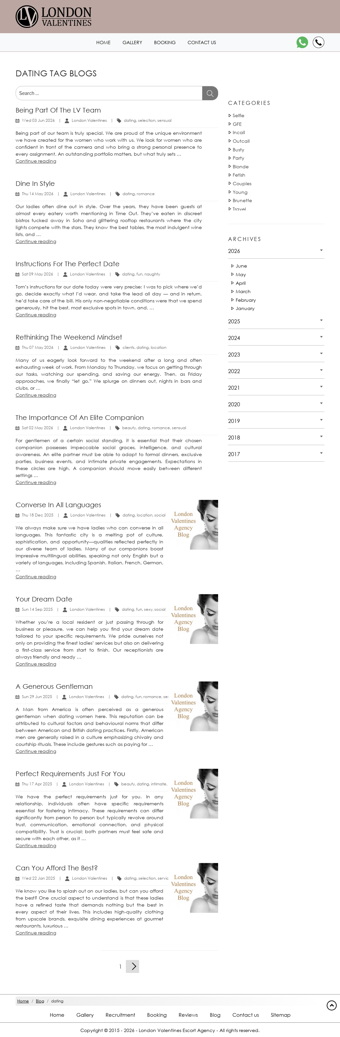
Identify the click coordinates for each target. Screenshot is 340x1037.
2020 (234, 404)
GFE (237, 124)
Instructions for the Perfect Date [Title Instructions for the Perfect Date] (68, 264)
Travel (239, 209)
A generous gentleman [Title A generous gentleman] (54, 686)
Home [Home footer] (57, 1014)
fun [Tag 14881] (139, 274)
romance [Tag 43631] (146, 194)
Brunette (242, 200)
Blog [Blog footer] (215, 1014)
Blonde (241, 166)
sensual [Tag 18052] (164, 120)
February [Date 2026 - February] (246, 300)
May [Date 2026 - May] (241, 274)
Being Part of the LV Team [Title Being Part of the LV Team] (58, 110)
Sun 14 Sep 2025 (37, 609)
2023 (234, 354)
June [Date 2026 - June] (241, 266)
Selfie (238, 115)
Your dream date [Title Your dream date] (44, 599)
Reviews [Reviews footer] (188, 1014)
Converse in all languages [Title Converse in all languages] (58, 505)
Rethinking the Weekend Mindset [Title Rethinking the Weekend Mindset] (69, 337)
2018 (234, 437)
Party (238, 158)
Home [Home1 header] (103, 42)
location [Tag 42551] (144, 515)
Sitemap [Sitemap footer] (281, 1014)
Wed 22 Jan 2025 (38, 878)
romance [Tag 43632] (161, 428)
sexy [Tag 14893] (167, 696)
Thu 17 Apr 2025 (37, 784)
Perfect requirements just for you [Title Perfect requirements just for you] (70, 773)
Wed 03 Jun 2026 (38, 120)
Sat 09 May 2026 (37, 274)
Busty (238, 149)
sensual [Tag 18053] (179, 428)
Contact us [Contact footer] (245, 1014)
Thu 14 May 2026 (37, 194)
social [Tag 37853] (159, 609)
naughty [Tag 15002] (152, 274)
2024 (234, 337)
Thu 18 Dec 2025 (37, 515)
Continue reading (36, 161)
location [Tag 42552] (158, 347)
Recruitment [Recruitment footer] (120, 1014)
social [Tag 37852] (159, 515)
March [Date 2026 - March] (243, 291)
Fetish (239, 175)
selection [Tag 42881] (146, 120)
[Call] (318, 42)
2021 (234, 387)
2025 (234, 321)
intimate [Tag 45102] (158, 784)
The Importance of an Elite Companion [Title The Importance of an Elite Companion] (80, 417)
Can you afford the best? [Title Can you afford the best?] (57, 868)
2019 (234, 420)
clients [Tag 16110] (128, 347)
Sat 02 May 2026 (37, 428)
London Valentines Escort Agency (177, 1030)
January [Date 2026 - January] (245, 308)
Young (240, 192)
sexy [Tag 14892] (148, 609)
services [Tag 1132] (165, 878)
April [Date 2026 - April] (241, 283)
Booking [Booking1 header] (165, 42)
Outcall (241, 141)
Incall (239, 132)
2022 (234, 370)
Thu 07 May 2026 (37, 347)
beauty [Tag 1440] (129, 428)
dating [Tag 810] (130, 120)
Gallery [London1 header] (132, 42)
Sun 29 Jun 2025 (37, 696)
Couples (242, 183)
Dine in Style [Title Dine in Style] (35, 183)
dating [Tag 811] (142, 347)
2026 (234, 250)
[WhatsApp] (302, 42)
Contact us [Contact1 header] (202, 42)
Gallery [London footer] (85, 1014)
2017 (234, 453)
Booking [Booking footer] (157, 1014)
